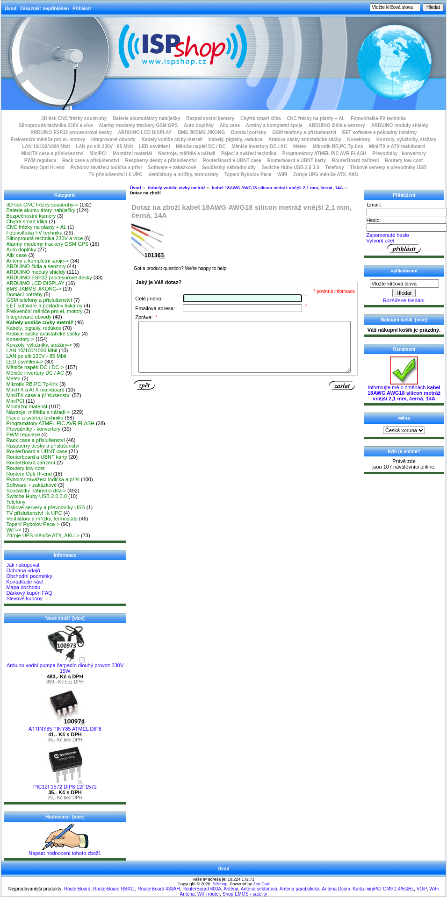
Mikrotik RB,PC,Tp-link (338, 146)
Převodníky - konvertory (398, 153)
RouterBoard (77, 888)
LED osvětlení (154, 146)
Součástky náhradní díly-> (36, 490)
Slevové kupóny (24, 598)
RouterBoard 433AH (159, 888)
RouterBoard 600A (201, 888)
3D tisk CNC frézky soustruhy (74, 118)
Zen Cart (261, 884)
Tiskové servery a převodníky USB (388, 167)
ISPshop (219, 884)
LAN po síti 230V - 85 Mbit (104, 146)
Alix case (230, 125)
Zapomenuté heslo (387, 235)
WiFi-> (13, 530)
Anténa (231, 888)
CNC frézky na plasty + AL (316, 118)
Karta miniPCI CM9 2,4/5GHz (383, 888)
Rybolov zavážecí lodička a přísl (106, 167)
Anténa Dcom (336, 888)
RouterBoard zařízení (355, 160)
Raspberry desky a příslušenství (160, 160)
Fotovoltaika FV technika (378, 118)
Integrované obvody (113, 139)
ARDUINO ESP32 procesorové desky (71, 132)
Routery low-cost (404, 160)
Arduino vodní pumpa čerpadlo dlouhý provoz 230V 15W (65, 666)
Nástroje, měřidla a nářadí (186, 153)
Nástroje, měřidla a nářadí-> (38, 412)
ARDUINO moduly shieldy (399, 125)
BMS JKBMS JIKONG (201, 132)
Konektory (358, 139)
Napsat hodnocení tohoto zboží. (65, 851)
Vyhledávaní (403, 270)
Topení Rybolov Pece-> (32, 524)
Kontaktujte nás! (24, 581)
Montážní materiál (132, 153)
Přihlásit (81, 8)
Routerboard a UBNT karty (296, 160)
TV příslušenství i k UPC (115, 174)
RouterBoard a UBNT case (232, 160)
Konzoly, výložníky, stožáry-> (39, 345)
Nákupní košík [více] (404, 319)
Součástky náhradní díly (229, 167)
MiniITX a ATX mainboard (397, 146)
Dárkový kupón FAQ (29, 593)
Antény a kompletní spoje (274, 125)
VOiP (422, 888)
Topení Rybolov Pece (247, 174)
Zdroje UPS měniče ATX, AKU (326, 174)
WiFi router (208, 894)
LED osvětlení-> (24, 361)
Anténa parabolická (300, 888)
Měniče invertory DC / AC (259, 146)
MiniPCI (98, 153)
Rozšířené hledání (404, 300)
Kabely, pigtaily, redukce (236, 139)
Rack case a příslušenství (90, 160)
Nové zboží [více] (65, 618)
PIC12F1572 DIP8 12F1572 (65, 784)
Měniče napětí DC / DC (200, 146)
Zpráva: (146, 317)
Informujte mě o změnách (404, 390)
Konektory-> (20, 339)
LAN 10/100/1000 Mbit (46, 146)
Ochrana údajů (23, 570)
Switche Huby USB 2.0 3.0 (290, 167)
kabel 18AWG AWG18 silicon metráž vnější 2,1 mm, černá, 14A (277, 187)
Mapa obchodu (23, 587)
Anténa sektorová (259, 888)
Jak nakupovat (22, 565)
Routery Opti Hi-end (43, 167)
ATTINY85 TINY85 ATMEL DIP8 (65, 726)
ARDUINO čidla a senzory (337, 125)
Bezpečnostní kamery (210, 118)
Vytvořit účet (380, 240)
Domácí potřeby (249, 132)
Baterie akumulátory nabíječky (146, 118)
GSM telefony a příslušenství (304, 132)
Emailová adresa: (155, 308)
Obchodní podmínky (29, 576)
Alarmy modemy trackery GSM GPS (138, 125)
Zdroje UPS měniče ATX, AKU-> (42, 535)
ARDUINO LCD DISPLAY (145, 132)
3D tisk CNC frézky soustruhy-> (42, 204)
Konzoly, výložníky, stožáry (406, 139)
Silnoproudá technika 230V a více (56, 125)
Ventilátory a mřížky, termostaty (183, 174)
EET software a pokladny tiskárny (379, 132)
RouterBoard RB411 (114, 888)
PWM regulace (40, 160)
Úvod (10, 8)
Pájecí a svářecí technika (248, 153)
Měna (404, 417)
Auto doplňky (199, 125)
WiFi (282, 174)
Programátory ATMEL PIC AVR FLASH (324, 153)
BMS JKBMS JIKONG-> (33, 289)
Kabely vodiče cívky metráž (177, 187)
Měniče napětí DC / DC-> (35, 367)
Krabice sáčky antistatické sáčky (304, 139)
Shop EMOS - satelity (245, 894)
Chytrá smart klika (260, 118)
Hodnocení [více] (64, 816)
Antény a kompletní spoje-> (37, 260)
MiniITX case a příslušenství (52, 153)
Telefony (334, 167)
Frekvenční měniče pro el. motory (48, 139)
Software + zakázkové (172, 167)
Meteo (300, 146)
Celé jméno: (149, 298)
